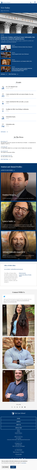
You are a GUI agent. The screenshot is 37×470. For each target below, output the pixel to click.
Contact (18, 421)
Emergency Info (18, 443)
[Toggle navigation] (35, 2)
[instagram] (14, 407)
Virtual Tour (18, 427)
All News (3, 74)
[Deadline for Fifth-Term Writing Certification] (18, 111)
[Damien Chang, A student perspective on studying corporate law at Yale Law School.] (18, 187)
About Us (18, 424)
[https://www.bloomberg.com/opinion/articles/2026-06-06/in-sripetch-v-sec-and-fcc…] (18, 143)
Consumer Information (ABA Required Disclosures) (18, 439)
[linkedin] (17, 407)
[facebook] (19, 407)
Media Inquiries (22, 273)
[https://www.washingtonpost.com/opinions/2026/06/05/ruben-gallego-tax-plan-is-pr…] (18, 156)
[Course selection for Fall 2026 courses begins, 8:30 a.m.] (18, 96)
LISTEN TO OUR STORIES (7, 170)
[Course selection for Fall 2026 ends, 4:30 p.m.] (18, 103)
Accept (13, 467)
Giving (18, 418)
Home (2, 10)
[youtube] (25, 407)
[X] (12, 407)
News (18, 430)
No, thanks (5, 467)
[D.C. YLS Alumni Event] (18, 88)
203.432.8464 (7, 269)
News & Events (6, 10)
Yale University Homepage (18, 446)
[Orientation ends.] (18, 126)
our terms (24, 462)
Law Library (18, 438)
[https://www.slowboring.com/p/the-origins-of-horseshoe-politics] (18, 152)
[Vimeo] (22, 407)
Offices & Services (18, 436)
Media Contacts (18, 433)
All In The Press (12, 74)
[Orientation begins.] (18, 118)
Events (18, 431)
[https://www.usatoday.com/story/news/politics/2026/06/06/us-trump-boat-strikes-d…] (18, 147)
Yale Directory (18, 444)
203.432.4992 (18, 454)
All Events (3, 131)
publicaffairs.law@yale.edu (17, 269)
